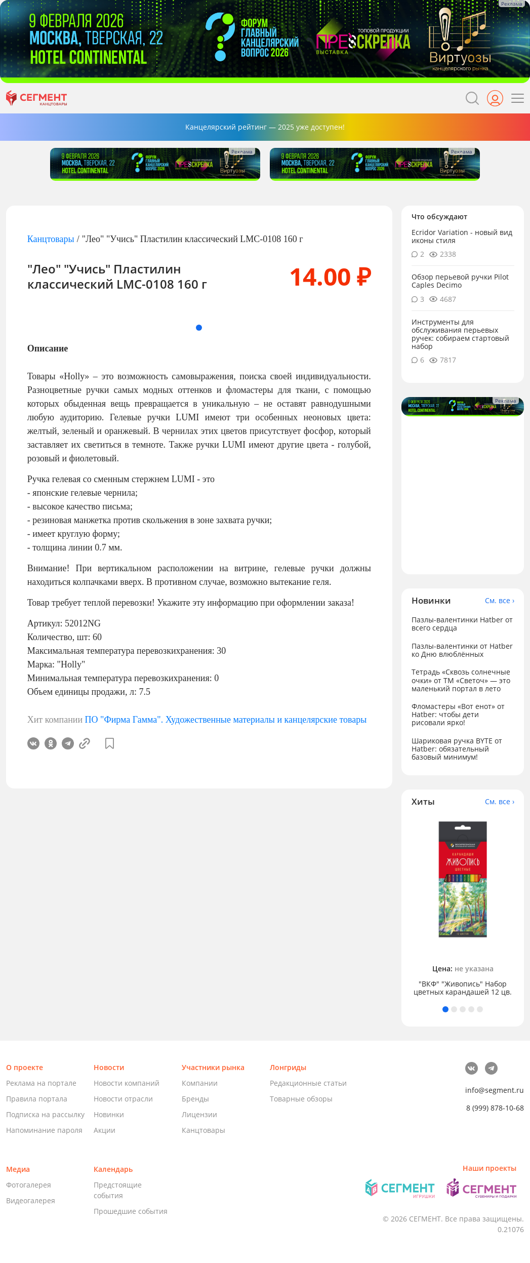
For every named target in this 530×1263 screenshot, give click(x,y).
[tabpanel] (462, 906)
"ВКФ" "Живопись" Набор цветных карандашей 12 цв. (463, 988)
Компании (200, 1083)
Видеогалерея (30, 1200)
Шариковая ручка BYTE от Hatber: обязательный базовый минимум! (457, 749)
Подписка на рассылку (45, 1114)
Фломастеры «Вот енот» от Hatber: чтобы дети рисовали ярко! (458, 714)
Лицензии (199, 1114)
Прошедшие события (131, 1211)
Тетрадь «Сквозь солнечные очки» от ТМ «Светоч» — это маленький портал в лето (461, 680)
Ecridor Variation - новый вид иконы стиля (462, 236)
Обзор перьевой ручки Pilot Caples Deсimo (460, 281)
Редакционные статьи (308, 1083)
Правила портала (36, 1098)
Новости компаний (126, 1083)
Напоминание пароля (44, 1130)
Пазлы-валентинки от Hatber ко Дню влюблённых (462, 650)
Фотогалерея (28, 1185)
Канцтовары (50, 239)
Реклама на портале (41, 1083)
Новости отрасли (123, 1098)
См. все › (499, 601)
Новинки (109, 1114)
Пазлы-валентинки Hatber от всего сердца (462, 624)
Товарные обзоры (301, 1098)
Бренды (195, 1098)
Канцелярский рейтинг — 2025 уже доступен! (265, 127)
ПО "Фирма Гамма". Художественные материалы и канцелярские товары (226, 720)
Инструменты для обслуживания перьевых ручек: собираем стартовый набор (460, 334)
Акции (104, 1130)
